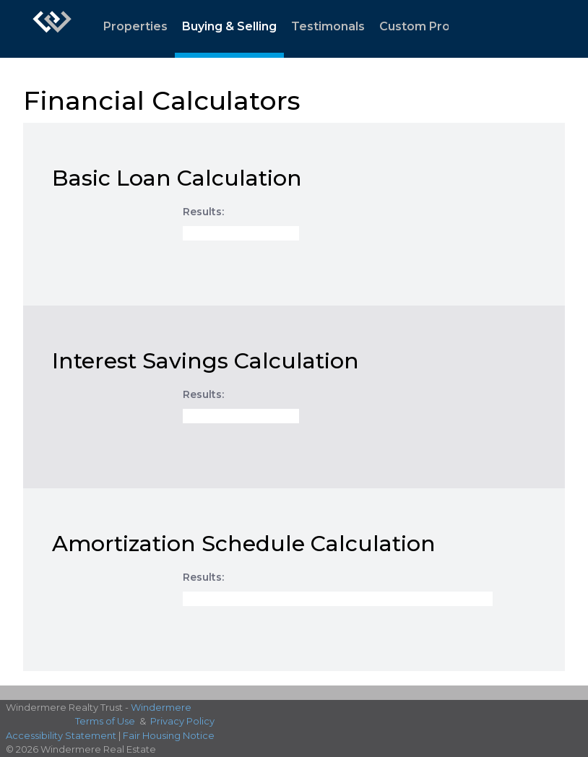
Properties (135, 26)
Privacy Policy (182, 721)
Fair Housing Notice (169, 735)
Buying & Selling (229, 26)
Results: (203, 211)
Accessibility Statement (61, 735)
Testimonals (328, 26)
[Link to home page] (52, 29)
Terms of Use (105, 721)
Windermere (161, 707)
